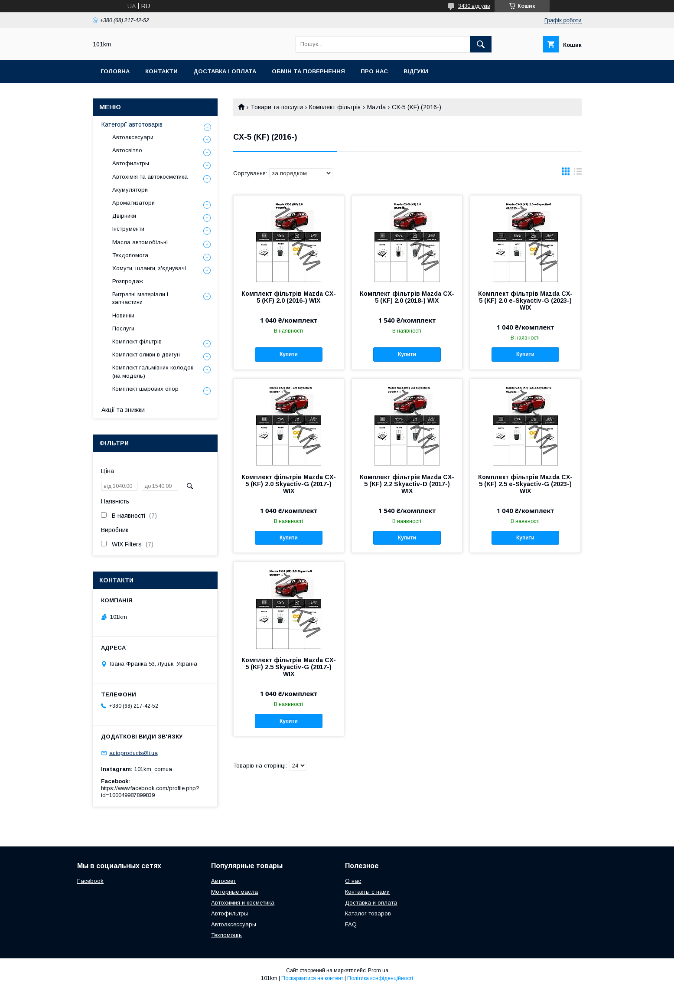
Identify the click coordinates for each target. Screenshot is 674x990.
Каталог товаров (368, 913)
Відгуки (416, 71)
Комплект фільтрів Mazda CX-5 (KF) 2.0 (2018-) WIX (407, 297)
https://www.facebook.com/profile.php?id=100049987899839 (150, 791)
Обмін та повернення (308, 71)
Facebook (90, 881)
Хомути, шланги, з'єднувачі (149, 268)
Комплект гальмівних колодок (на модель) (152, 371)
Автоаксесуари (132, 137)
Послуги (123, 328)
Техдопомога (130, 255)
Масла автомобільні (140, 242)
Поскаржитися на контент (312, 978)
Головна (115, 71)
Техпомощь (226, 935)
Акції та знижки (123, 409)
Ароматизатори (133, 202)
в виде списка (578, 173)
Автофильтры (130, 163)
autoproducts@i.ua (133, 753)
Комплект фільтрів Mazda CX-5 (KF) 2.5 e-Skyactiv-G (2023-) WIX (525, 484)
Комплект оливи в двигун (146, 354)
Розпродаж (127, 281)
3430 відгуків (474, 6)
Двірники (124, 215)
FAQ (351, 924)
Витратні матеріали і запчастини (140, 298)
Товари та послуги (277, 107)
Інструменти (128, 228)
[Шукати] (481, 44)
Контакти (161, 71)
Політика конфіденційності (380, 978)
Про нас (374, 71)
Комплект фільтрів (335, 107)
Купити (289, 354)
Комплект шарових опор (145, 389)
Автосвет (223, 881)
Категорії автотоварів (132, 124)
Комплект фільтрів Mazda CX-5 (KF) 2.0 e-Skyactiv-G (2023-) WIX (525, 300)
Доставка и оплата (371, 902)
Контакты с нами (367, 892)
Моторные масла (234, 892)
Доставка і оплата (224, 71)
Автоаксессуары (233, 924)
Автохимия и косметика (242, 902)
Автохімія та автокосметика (150, 176)
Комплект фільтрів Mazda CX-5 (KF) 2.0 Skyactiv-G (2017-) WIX (288, 484)
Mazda (376, 107)
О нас (353, 881)
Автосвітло (127, 150)
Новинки (123, 315)
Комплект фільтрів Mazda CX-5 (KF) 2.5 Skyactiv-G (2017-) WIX (288, 667)
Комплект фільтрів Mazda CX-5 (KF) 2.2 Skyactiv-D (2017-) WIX (407, 484)
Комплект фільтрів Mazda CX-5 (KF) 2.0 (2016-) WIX (288, 297)
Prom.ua (378, 970)
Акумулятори (130, 189)
